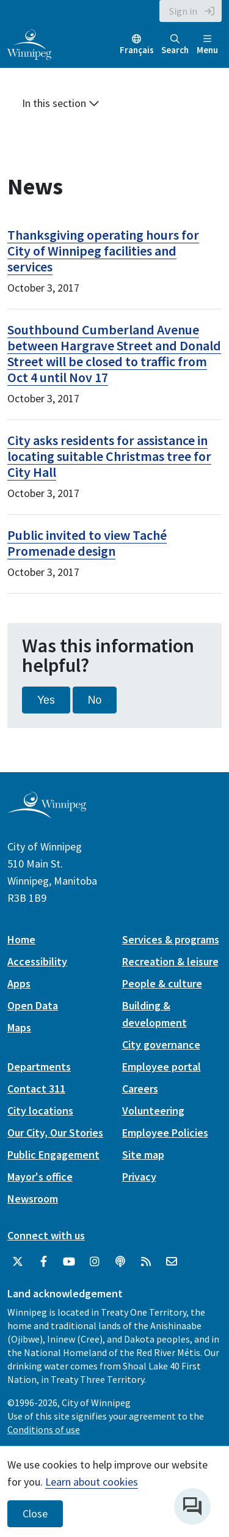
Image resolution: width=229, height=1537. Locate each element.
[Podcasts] (120, 1261)
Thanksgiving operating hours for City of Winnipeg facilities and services (103, 250)
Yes (46, 700)
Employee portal (161, 1067)
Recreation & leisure (170, 961)
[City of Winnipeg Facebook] (43, 1261)
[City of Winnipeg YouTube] (69, 1261)
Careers (140, 1089)
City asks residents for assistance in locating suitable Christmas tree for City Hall (109, 456)
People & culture (162, 983)
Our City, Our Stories (55, 1133)
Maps (19, 1027)
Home (21, 939)
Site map (143, 1155)
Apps (19, 983)
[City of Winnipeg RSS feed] (146, 1261)
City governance (161, 1045)
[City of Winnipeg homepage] (46, 813)
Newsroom (32, 1199)
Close (35, 1513)
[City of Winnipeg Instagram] (94, 1261)
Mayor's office (40, 1177)
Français (137, 50)
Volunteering (153, 1111)
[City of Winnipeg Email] (171, 1261)
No (95, 700)
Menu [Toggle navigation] (207, 45)
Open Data (32, 1005)
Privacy (139, 1177)
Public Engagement (53, 1155)
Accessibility (37, 961)
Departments (39, 1067)
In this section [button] (61, 103)
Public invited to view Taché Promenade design (87, 542)
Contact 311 (36, 1089)
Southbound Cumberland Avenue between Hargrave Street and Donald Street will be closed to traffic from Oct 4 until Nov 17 (114, 353)
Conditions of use (43, 1429)
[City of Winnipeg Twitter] (17, 1261)
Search (175, 45)
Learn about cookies (91, 1482)
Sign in (183, 11)
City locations (40, 1111)
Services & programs (170, 939)
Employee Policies (165, 1133)
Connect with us (46, 1235)
